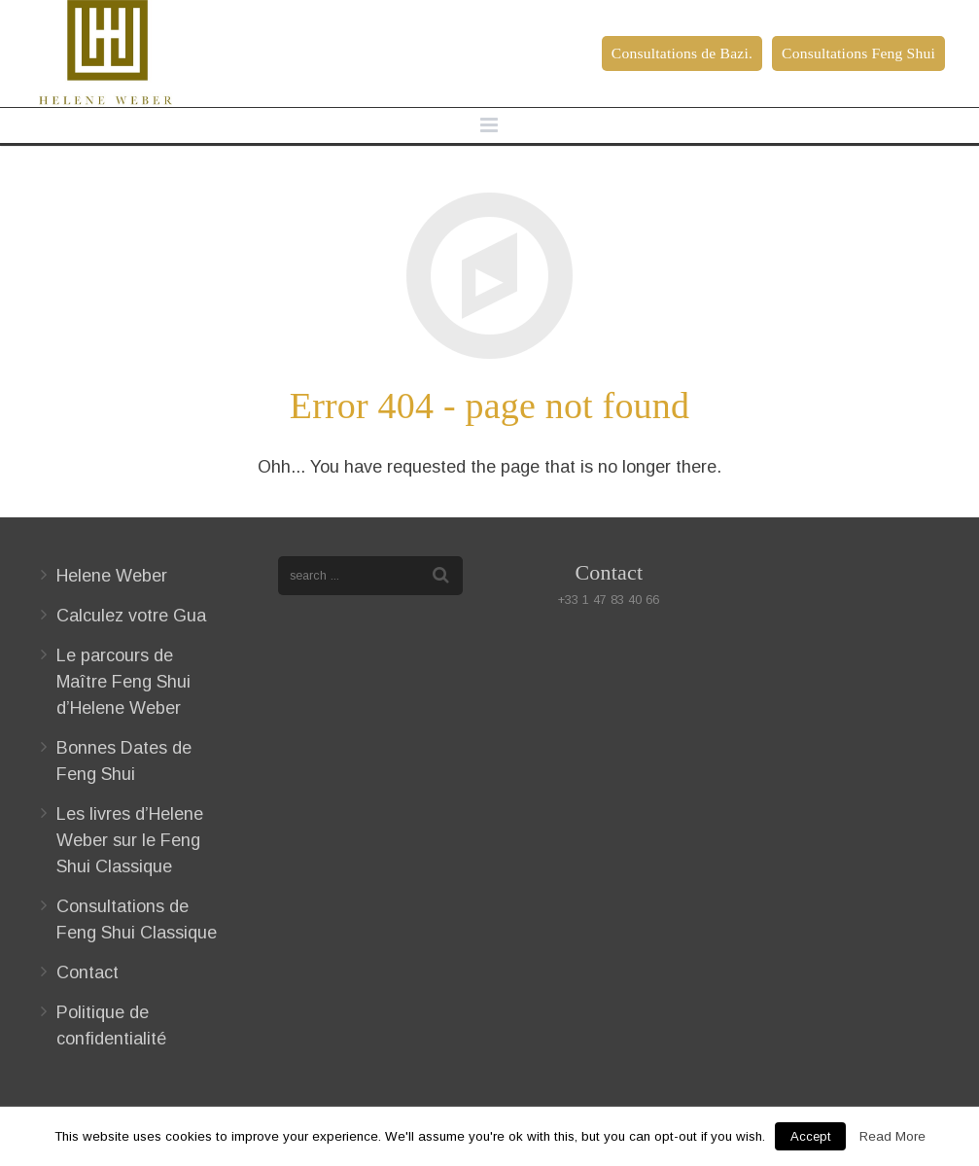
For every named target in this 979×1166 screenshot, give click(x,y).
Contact (87, 972)
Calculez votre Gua (131, 615)
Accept (810, 1136)
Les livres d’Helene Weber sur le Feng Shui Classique (129, 840)
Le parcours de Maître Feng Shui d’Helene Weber (123, 682)
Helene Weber (111, 575)
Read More (892, 1136)
